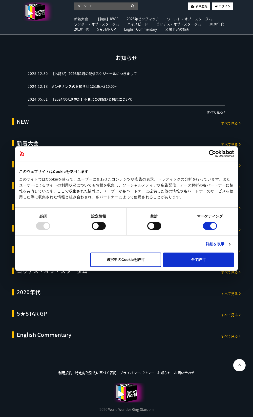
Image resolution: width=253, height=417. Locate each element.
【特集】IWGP (107, 18)
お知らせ (164, 372)
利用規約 (65, 372)
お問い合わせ (184, 372)
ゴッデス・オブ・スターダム (178, 23)
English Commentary (140, 29)
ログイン (225, 6)
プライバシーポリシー (137, 372)
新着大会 (81, 18)
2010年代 (81, 29)
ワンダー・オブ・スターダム (96, 23)
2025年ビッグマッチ (143, 18)
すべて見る (216, 111)
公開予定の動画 (177, 29)
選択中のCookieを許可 (125, 259)
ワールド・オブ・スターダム (189, 18)
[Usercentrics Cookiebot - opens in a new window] (212, 153)
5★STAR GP (106, 29)
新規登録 (202, 6)
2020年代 (216, 23)
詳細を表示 (215, 244)
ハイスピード (137, 23)
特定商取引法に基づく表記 (96, 372)
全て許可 (198, 259)
